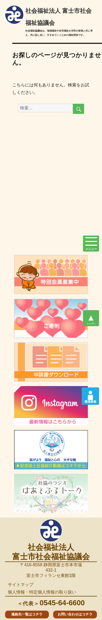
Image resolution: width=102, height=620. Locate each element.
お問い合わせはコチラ (75, 614)
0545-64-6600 (51, 603)
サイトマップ (20, 584)
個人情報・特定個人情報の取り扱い (42, 592)
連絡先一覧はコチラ (26, 614)
